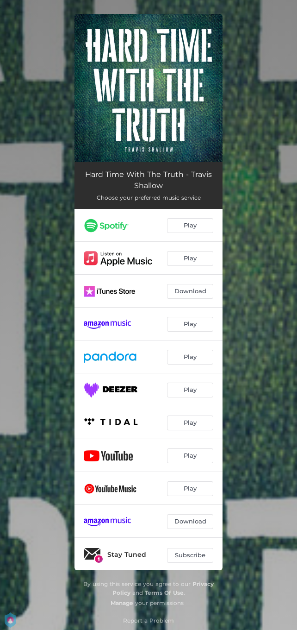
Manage (122, 602)
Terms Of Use (164, 592)
